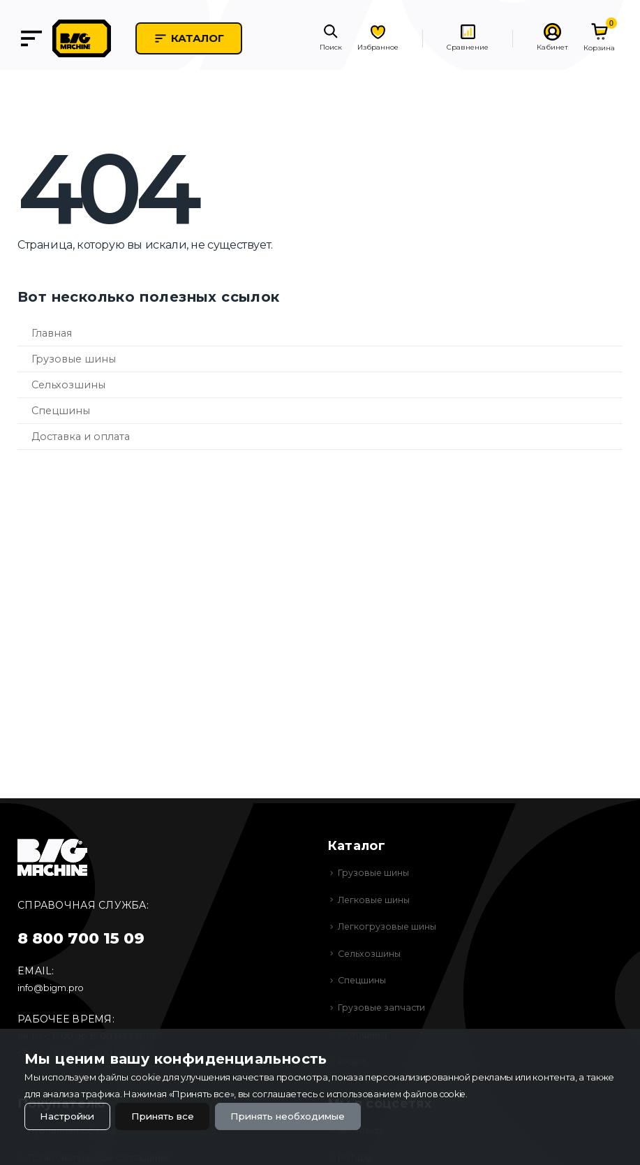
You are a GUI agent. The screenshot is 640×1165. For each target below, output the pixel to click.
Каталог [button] (200, 38)
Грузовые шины (73, 359)
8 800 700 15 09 (80, 938)
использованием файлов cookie (400, 1092)
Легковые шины (375, 899)
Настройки (69, 1115)
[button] (331, 38)
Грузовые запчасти (383, 1007)
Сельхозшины (68, 385)
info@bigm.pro (51, 987)
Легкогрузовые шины (389, 926)
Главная (51, 333)
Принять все (170, 1115)
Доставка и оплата (80, 436)
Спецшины (60, 410)
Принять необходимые (303, 1115)
